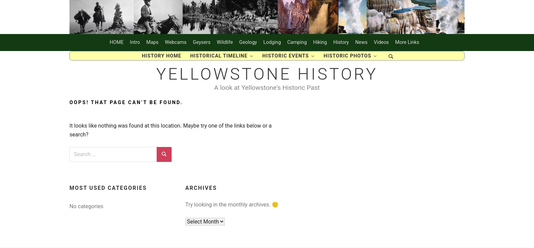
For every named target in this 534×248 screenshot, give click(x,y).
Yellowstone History (267, 74)
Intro (135, 42)
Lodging (272, 42)
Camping (297, 42)
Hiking (320, 42)
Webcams (176, 42)
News (361, 42)
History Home (161, 56)
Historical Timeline (218, 56)
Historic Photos (347, 56)
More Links (407, 42)
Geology (248, 42)
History (341, 42)
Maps (152, 42)
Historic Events (285, 56)
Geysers (201, 42)
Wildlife (225, 42)
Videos (381, 42)
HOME (117, 42)
